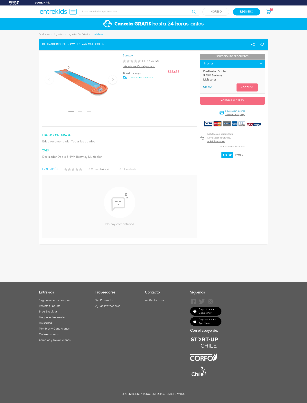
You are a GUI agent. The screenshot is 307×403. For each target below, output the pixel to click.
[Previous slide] (49, 79)
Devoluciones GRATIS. (219, 138)
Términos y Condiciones (54, 328)
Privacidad (45, 323)
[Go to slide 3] (89, 111)
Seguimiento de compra (54, 300)
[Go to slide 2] (80, 111)
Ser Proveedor (104, 300)
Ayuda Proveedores (107, 306)
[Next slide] (112, 79)
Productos (44, 34)
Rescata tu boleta (49, 306)
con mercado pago (235, 114)
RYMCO (239, 154)
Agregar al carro (232, 101)
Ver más (155, 61)
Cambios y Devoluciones (54, 340)
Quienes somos (49, 334)
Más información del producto (139, 66)
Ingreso (216, 11)
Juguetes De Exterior (78, 34)
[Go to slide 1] (71, 111)
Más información (216, 141)
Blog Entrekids (48, 311)
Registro (246, 11)
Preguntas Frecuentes (52, 317)
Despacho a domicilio (141, 78)
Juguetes (58, 34)
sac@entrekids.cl (155, 300)
